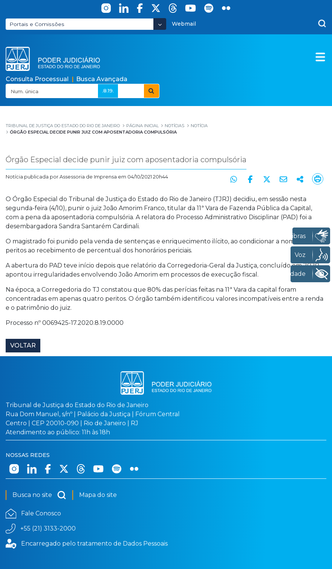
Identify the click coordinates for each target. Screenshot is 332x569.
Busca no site (39, 495)
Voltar (23, 345)
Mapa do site (98, 494)
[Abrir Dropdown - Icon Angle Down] (159, 24)
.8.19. (108, 91)
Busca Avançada (101, 79)
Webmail (184, 24)
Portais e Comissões (36, 24)
